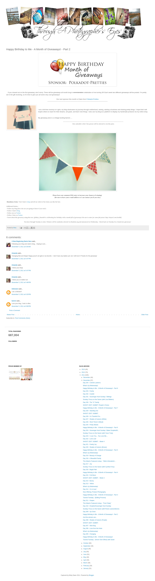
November (86, 380)
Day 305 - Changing (89, 534)
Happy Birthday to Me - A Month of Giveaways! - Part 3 (100, 495)
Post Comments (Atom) (22, 318)
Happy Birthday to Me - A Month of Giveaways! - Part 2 (100, 514)
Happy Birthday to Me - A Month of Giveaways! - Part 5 (100, 450)
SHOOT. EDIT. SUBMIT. (90, 413)
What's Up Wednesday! (90, 385)
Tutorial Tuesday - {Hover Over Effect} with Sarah (98, 540)
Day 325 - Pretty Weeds (90, 425)
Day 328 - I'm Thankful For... (92, 416)
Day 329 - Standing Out (90, 411)
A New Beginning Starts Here (22, 241)
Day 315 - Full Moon (89, 475)
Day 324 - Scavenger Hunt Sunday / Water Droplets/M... (101, 430)
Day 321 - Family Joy (89, 444)
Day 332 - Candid (88, 394)
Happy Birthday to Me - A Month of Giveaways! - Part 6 (100, 427)
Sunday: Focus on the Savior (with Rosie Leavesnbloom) (101, 509)
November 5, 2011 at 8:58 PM (21, 306)
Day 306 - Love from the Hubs (92, 528)
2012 (83, 372)
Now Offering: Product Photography (94, 492)
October (86, 543)
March (85, 563)
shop (28, 202)
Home (78, 314)
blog (18, 211)
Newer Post (10, 314)
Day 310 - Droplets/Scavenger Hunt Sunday (97, 506)
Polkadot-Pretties (93, 99)
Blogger (91, 575)
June (85, 554)
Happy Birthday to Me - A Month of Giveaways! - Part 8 (100, 388)
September (87, 546)
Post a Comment (14, 310)
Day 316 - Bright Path (90, 469)
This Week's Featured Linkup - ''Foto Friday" (97, 503)
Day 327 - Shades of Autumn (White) (94, 419)
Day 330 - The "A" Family (91, 402)
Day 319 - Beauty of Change (92, 455)
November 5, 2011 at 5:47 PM (21, 259)
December (86, 377)
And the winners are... (90, 517)
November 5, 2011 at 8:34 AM (21, 247)
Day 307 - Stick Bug (89, 525)
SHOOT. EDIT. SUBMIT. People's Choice (96, 405)
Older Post (144, 314)
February (86, 566)
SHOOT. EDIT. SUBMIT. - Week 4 (93, 441)
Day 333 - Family (88, 391)
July (84, 551)
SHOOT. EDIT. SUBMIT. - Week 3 (93, 478)
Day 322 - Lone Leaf (89, 439)
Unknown (15, 289)
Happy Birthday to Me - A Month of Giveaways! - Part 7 (100, 408)
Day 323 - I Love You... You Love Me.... (95, 436)
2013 (83, 369)
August (85, 549)
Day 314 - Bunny (88, 481)
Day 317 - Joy (87, 464)
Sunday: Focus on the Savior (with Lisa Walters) (98, 399)
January (86, 568)
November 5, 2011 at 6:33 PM (21, 294)
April (85, 560)
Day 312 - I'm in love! (89, 489)
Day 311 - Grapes (88, 500)
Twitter (18, 213)
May (84, 557)
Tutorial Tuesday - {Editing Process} (94, 497)
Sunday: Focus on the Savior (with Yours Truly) (98, 433)
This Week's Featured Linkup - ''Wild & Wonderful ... (99, 461)
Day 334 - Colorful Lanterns (92, 383)
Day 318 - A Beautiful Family (92, 458)
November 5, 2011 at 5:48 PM (21, 282)
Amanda (14, 253)
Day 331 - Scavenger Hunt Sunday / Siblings (97, 397)
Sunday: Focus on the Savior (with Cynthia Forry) (98, 467)
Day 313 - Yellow (88, 483)
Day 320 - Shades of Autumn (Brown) (95, 447)
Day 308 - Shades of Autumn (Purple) (95, 520)
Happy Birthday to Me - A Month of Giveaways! (98, 537)
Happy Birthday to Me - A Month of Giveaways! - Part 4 (100, 472)
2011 (83, 375)
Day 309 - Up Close (89, 511)
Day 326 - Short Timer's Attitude (93, 422)
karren (14, 301)
